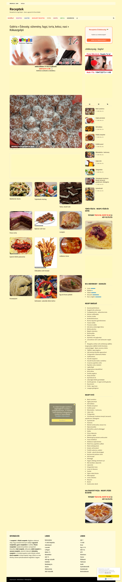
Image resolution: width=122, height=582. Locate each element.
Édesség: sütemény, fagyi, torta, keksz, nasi (43, 26)
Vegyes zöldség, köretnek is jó (96, 461)
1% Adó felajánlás (50, 542)
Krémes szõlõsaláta (93, 314)
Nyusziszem (90, 384)
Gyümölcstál (99, 188)
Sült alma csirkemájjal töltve (95, 327)
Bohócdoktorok (84, 571)
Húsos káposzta (91, 433)
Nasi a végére (94, 297)
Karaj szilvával (91, 375)
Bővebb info (108, 573)
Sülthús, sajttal (91, 435)
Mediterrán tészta (15, 199)
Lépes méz (99, 161)
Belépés (23, 3)
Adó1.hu (82, 550)
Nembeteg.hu (48, 564)
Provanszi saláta (92, 325)
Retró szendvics (100, 109)
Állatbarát (83, 559)
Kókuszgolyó (91, 475)
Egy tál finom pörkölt (65, 295)
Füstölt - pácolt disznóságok (95, 452)
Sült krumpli (90, 456)
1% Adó (82, 542)
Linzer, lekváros (91, 477)
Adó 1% (62, 18)
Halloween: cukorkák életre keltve (45, 301)
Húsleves (89, 423)
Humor (82, 557)
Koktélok (47, 562)
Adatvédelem (20, 579)
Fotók (49, 18)
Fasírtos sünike (91, 316)
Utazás (47, 566)
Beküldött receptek (38, 18)
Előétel (90, 290)
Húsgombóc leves (92, 467)
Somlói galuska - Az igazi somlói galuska (99, 382)
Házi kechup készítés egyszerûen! (97, 352)
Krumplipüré (13, 299)
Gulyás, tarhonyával (93, 448)
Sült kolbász (99, 127)
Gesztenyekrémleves (93, 308)
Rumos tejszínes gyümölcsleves (96, 320)
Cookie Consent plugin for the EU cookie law (109, 579)
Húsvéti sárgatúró (92, 359)
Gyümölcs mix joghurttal (94, 337)
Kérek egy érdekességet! (98, 40)
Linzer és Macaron (92, 469)
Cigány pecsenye (100, 118)
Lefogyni (47, 550)
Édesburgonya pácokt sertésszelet (97, 437)
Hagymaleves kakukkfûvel (94, 369)
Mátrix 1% (47, 552)
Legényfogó (90, 367)
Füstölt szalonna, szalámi (94, 450)
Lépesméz (90, 465)
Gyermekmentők (84, 566)
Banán (89, 482)
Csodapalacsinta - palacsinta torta (97, 312)
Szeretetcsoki (83, 569)
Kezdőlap (11, 18)
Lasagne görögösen (93, 388)
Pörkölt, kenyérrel (100, 135)
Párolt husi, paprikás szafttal (95, 444)
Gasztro (26, 18)
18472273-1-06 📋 (46, 69)
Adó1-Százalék (49, 571)
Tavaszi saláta (91, 323)
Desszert (93, 295)
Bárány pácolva (91, 329)
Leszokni (47, 547)
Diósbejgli (90, 458)
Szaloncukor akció (92, 484)
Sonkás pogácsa (92, 373)
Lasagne (62, 232)
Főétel (91, 292)
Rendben (108, 576)
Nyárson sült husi (40, 229)
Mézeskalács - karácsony (102, 152)
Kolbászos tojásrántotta (94, 442)
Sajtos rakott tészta (93, 473)
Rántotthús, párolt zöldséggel (96, 429)
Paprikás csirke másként (94, 365)
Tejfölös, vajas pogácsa (94, 350)
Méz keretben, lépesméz (94, 463)
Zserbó (89, 471)
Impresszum (13, 579)
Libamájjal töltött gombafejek (95, 380)
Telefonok (83, 562)
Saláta (89, 431)
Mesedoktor (48, 554)
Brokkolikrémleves (92, 318)
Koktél (55, 18)
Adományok (70, 18)
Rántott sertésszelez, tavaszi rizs (96, 425)
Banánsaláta (90, 333)
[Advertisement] (46, 83)
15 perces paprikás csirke (94, 363)
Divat (81, 545)
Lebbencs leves (64, 256)
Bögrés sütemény (92, 331)
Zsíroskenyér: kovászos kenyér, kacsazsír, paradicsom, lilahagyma (102, 180)
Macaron (89, 480)
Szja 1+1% (83, 547)
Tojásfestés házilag (41, 199)
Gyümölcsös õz (91, 378)
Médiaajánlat (28, 579)
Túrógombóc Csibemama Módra (96, 354)
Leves (91, 288)
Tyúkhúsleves (91, 356)
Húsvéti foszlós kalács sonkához (96, 361)
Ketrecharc (83, 554)
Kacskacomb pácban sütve (95, 454)
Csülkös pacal (99, 144)
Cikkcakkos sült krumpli (42, 271)
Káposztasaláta (91, 427)
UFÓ (81, 552)
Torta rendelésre (92, 439)
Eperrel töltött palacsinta (17, 257)
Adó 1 (81, 540)
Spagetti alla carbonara (94, 310)
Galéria (13, 26)
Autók (81, 564)
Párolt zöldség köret (93, 446)
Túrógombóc (99, 169)
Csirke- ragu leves (92, 386)
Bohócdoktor (48, 540)
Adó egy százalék (49, 559)
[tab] (89, 104)
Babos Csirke (91, 335)
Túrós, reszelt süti (64, 207)
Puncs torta (13, 233)
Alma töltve (90, 371)
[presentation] (89, 104)
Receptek (17, 9)
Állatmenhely (48, 569)
